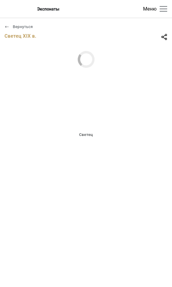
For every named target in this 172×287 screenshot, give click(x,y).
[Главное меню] (163, 9)
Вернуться (19, 26)
